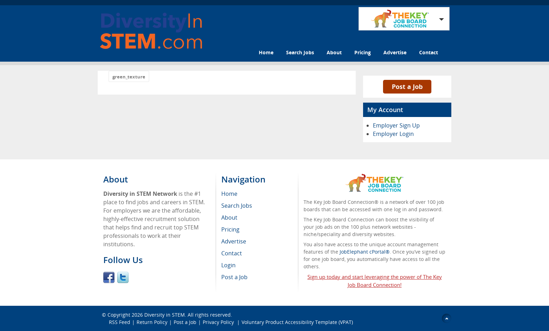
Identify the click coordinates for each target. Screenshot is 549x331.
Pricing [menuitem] (230, 229)
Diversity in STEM (164, 314)
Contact (428, 52)
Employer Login (393, 134)
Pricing (362, 52)
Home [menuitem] (229, 194)
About (334, 52)
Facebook (108, 277)
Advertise (394, 52)
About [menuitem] (229, 217)
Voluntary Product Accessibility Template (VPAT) (297, 322)
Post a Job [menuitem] (234, 277)
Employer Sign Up (396, 125)
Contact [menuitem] (231, 253)
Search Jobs (300, 52)
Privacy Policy (219, 322)
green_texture (128, 77)
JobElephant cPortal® (365, 251)
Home (266, 52)
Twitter (122, 277)
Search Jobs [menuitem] (236, 205)
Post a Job (407, 86)
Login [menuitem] (228, 265)
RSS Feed (119, 322)
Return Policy (152, 322)
